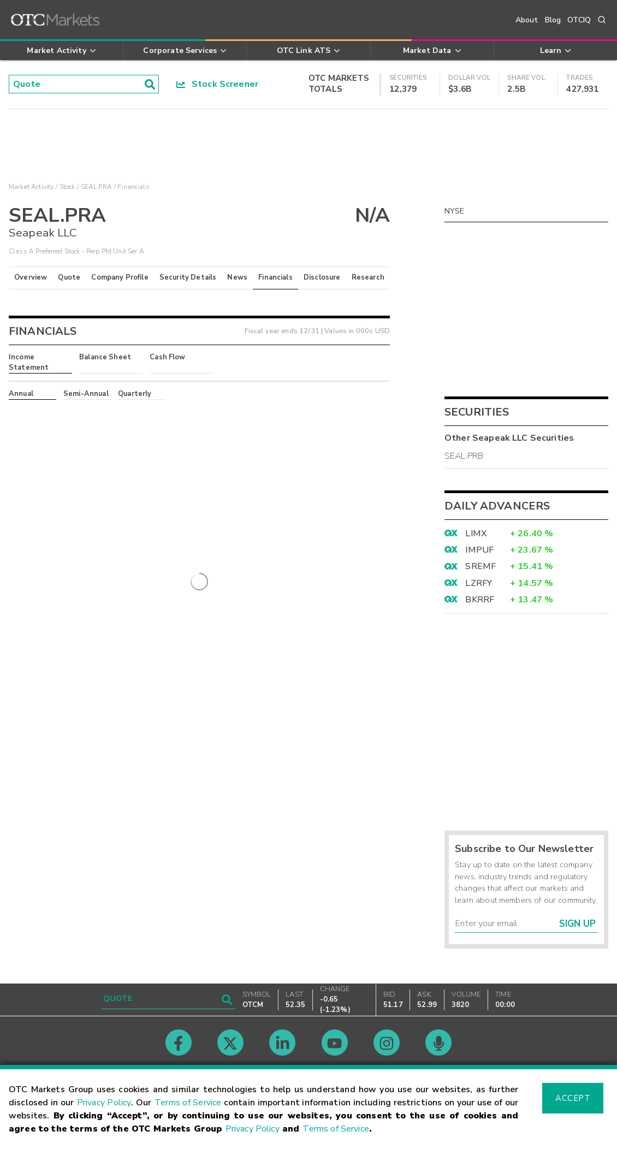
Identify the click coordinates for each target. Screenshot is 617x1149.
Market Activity (31, 186)
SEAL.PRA (96, 186)
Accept (572, 1098)
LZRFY (478, 583)
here (156, 413)
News (237, 277)
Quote (69, 277)
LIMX (476, 534)
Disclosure (322, 277)
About (526, 20)
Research (368, 277)
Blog (553, 20)
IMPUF (479, 550)
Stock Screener (217, 84)
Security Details (187, 277)
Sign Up (577, 923)
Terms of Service (188, 1103)
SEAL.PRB (463, 456)
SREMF (480, 566)
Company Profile (119, 277)
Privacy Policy (104, 1103)
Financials (275, 277)
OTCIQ (579, 20)
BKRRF (479, 600)
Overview (30, 277)
